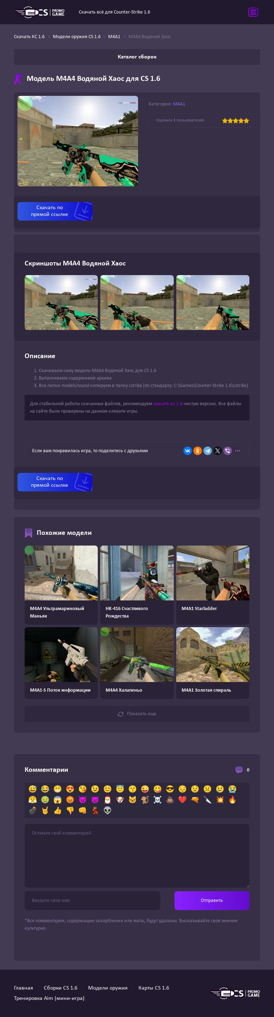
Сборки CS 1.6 (60, 988)
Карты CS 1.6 (153, 988)
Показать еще (137, 714)
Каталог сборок (137, 57)
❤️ (182, 800)
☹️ (207, 789)
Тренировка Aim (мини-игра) (49, 998)
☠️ (157, 800)
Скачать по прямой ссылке (49, 211)
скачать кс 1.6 (168, 404)
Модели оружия (108, 988)
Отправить (212, 900)
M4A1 (179, 104)
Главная (23, 988)
